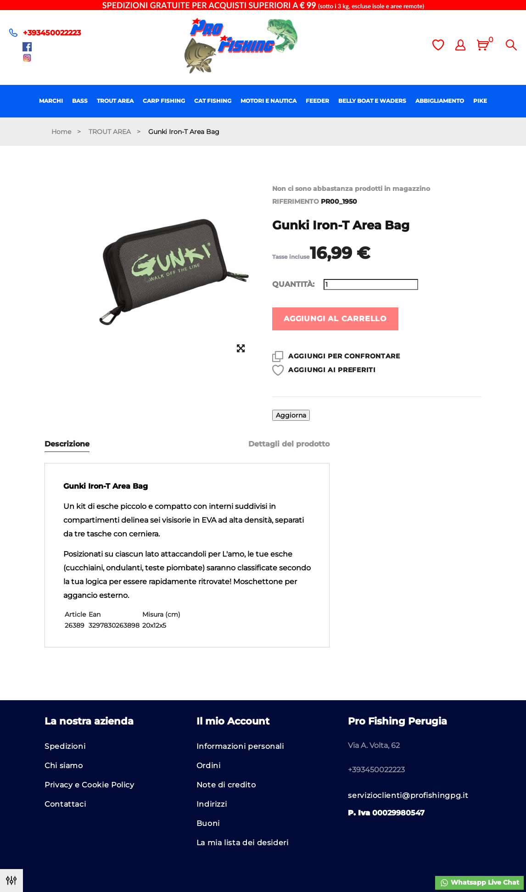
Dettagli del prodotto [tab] (289, 444)
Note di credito (226, 784)
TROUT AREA (115, 100)
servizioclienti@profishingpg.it (408, 795)
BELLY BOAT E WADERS (372, 100)
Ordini (208, 765)
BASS (80, 100)
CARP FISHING (164, 100)
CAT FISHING (212, 100)
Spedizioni (65, 746)
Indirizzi (211, 804)
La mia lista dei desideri (242, 842)
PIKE (480, 100)
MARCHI (51, 100)
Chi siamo (64, 765)
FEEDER (317, 100)
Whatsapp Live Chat (479, 882)
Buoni (208, 823)
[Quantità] (371, 284)
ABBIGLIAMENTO (439, 100)
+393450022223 (52, 32)
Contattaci (65, 804)
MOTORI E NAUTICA (269, 100)
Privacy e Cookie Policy (89, 784)
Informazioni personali (240, 746)
